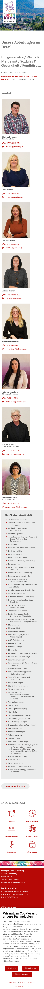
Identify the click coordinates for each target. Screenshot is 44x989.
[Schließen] (40, 910)
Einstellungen (30, 968)
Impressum (13, 982)
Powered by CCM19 (22, 987)
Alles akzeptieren (22, 974)
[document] (22, 938)
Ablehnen (12, 968)
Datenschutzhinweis (27, 982)
